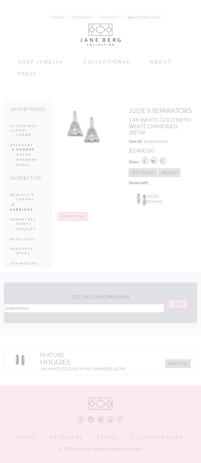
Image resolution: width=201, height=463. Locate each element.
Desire (24, 154)
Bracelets (22, 195)
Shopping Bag (146, 17)
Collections (106, 62)
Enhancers (23, 219)
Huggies (26, 229)
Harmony (27, 160)
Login (58, 17)
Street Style (73, 216)
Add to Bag (143, 172)
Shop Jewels (40, 62)
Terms (107, 437)
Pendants (22, 249)
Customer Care (157, 437)
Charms (25, 199)
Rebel (23, 165)
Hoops (24, 224)
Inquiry (169, 172)
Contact (110, 17)
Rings (23, 253)
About (161, 62)
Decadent (21, 145)
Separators (24, 263)
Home (27, 437)
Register (83, 17)
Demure (25, 149)
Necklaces (22, 239)
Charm (23, 135)
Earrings (21, 209)
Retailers (66, 437)
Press (27, 73)
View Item (178, 363)
